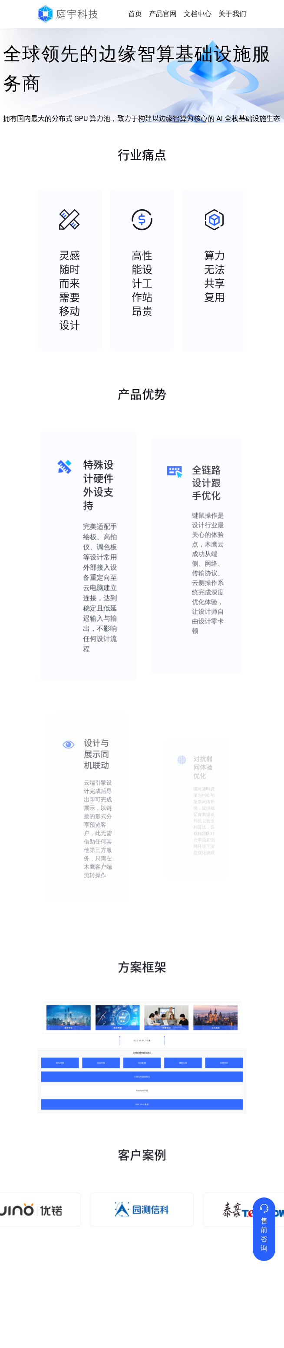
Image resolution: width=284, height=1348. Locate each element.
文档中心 (197, 13)
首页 (135, 13)
